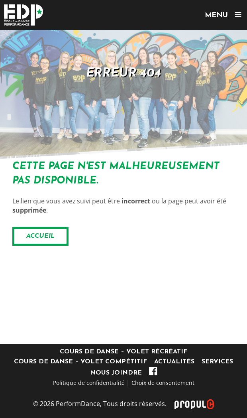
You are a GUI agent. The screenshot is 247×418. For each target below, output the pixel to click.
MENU (223, 15)
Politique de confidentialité (89, 382)
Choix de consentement (162, 382)
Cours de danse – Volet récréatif (123, 352)
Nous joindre (116, 373)
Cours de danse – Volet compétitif (80, 362)
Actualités (174, 362)
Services (217, 362)
